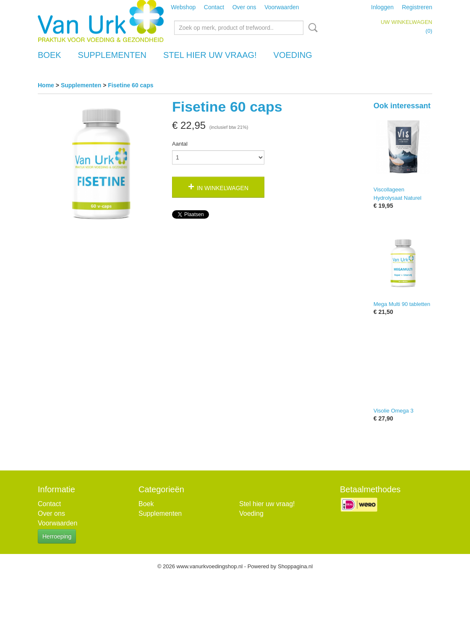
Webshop (183, 7)
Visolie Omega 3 (393, 411)
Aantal (180, 144)
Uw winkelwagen (406, 22)
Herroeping (56, 536)
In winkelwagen (222, 188)
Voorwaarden (281, 7)
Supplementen (112, 55)
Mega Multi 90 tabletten (401, 304)
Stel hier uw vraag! (210, 55)
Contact (214, 7)
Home (46, 85)
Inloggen (382, 7)
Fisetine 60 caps (130, 85)
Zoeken (311, 27)
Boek (49, 55)
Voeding (293, 55)
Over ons (244, 7)
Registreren (417, 7)
